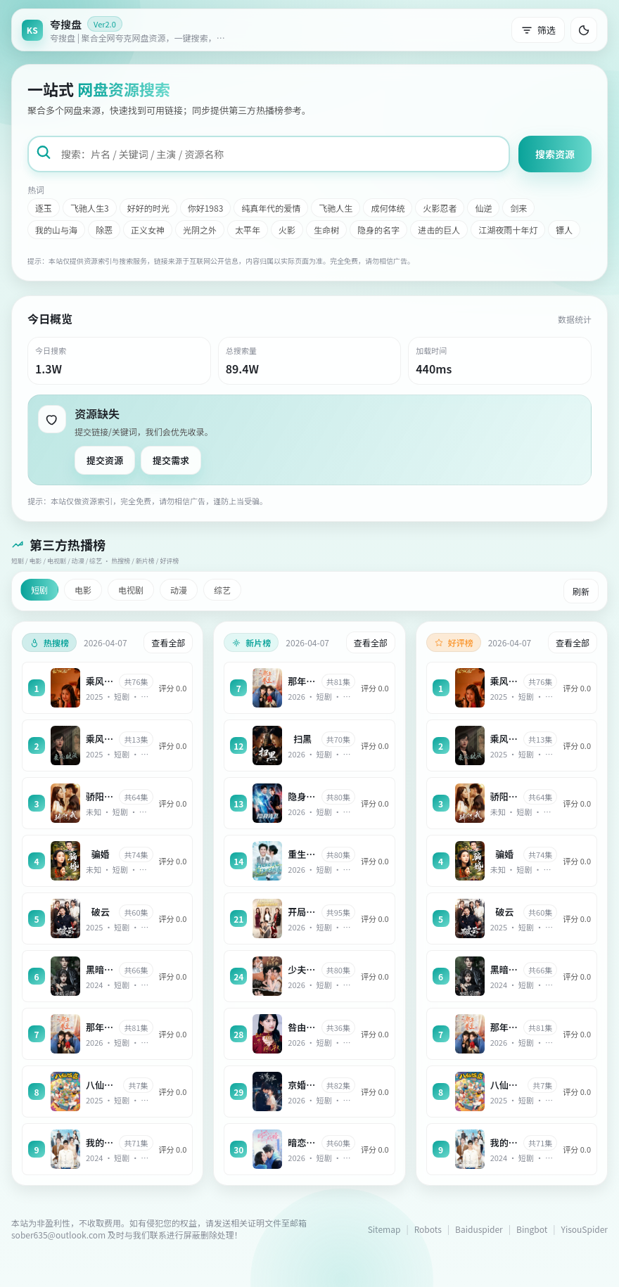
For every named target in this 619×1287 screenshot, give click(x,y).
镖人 (564, 230)
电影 (83, 590)
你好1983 (206, 208)
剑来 (518, 208)
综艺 (222, 590)
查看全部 (168, 642)
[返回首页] (127, 30)
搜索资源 (555, 154)
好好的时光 (148, 208)
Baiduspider (479, 1229)
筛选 (538, 30)
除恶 (104, 230)
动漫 (178, 590)
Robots (428, 1229)
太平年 (247, 230)
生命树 (326, 230)
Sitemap (384, 1229)
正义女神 (148, 230)
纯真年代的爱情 (270, 208)
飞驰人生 (335, 208)
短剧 (39, 590)
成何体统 (387, 208)
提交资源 (105, 460)
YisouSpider (584, 1229)
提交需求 (171, 460)
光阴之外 (200, 230)
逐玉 (43, 208)
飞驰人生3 (89, 208)
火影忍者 (440, 208)
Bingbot (531, 1229)
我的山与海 (56, 230)
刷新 (581, 591)
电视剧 (130, 590)
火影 (287, 230)
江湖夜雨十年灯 (507, 230)
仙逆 (483, 208)
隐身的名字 (378, 230)
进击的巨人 (439, 230)
